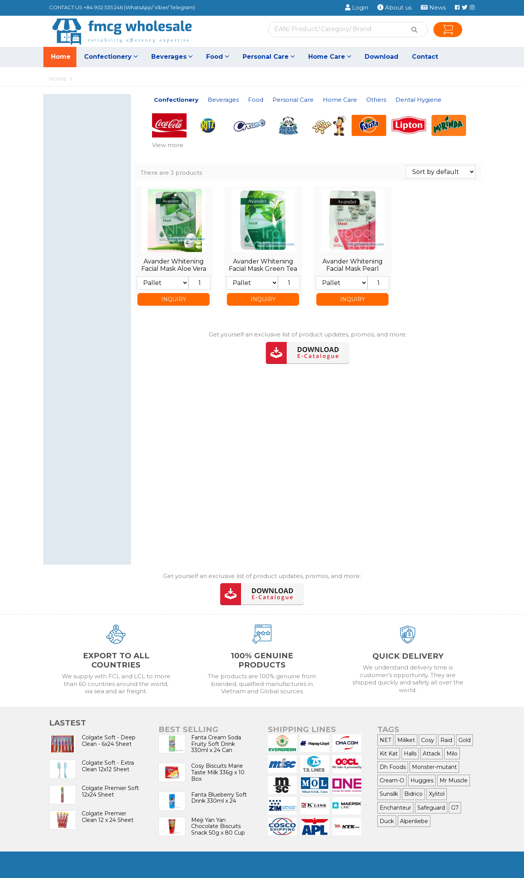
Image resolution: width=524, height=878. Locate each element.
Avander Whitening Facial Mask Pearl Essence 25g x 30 (352, 269)
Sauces (66, 274)
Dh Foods (393, 767)
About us (394, 7)
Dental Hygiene (84, 514)
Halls (410, 753)
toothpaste (72, 526)
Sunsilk (389, 793)
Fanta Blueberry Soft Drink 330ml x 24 (219, 798)
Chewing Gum (91, 143)
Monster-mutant (434, 767)
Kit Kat (389, 753)
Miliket (406, 740)
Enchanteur (395, 807)
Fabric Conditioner (91, 438)
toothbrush (91, 534)
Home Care (329, 56)
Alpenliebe (414, 821)
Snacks (91, 160)
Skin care (91, 356)
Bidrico (413, 793)
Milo (452, 753)
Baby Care (91, 399)
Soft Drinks (91, 183)
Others (84, 492)
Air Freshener (75, 473)
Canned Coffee (91, 208)
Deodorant (71, 382)
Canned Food (75, 256)
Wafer (91, 117)
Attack (431, 753)
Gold (464, 740)
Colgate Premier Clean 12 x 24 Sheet (108, 816)
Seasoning (91, 248)
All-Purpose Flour (79, 282)
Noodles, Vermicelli (91, 265)
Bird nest (69, 217)
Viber (160, 7)
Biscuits (91, 126)
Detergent (91, 430)
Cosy (427, 740)
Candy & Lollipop (91, 135)
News (433, 7)
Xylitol (437, 793)
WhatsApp (139, 7)
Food (217, 56)
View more (167, 145)
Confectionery (111, 56)
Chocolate (91, 152)
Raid (446, 740)
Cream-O (392, 780)
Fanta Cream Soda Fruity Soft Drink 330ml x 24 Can (216, 744)
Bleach (91, 464)
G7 (455, 807)
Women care (91, 390)
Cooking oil (71, 291)
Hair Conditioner (78, 339)
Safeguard (431, 807)
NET (385, 740)
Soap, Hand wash (91, 373)
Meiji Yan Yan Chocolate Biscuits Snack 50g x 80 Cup (218, 827)
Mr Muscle (454, 780)
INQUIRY (173, 299)
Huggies (421, 780)
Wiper (65, 408)
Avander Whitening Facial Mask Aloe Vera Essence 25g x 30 (173, 269)
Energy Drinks (76, 200)
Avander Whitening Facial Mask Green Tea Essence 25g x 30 (263, 269)
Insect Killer (91, 481)
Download (381, 56)
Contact (425, 56)
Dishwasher (91, 447)
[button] (123, 106)
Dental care (91, 322)
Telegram (181, 7)
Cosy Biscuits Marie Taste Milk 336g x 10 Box (218, 772)
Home (61, 56)
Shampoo (91, 330)
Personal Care (269, 56)
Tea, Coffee (91, 226)
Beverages (172, 56)
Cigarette (91, 504)
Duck (387, 821)
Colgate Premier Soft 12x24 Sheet (110, 791)
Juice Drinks (91, 191)
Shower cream (91, 347)
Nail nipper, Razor (80, 313)
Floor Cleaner (91, 456)
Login (356, 7)
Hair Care (69, 365)
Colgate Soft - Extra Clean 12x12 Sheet (108, 766)
